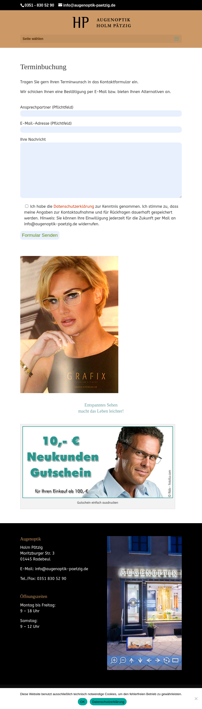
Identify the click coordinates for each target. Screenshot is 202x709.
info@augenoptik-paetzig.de (61, 569)
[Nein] (195, 698)
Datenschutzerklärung (74, 206)
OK (82, 702)
